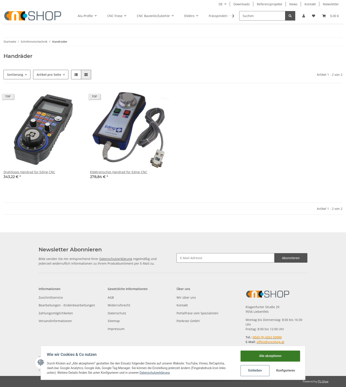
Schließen (254, 370)
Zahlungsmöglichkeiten (56, 313)
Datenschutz (117, 313)
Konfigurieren (285, 370)
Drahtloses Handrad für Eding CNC (29, 172)
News (293, 4)
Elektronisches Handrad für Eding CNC (118, 172)
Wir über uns (186, 297)
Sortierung (15, 74)
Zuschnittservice (51, 297)
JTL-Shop (323, 381)
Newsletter (331, 4)
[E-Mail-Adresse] (226, 258)
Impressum (116, 329)
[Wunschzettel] (313, 15)
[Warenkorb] (330, 15)
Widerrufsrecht (119, 305)
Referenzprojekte (269, 4)
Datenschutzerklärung (115, 259)
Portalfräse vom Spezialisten (197, 313)
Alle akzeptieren (269, 356)
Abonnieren (291, 258)
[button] (303, 15)
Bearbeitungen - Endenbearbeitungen (67, 305)
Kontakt (310, 4)
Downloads (241, 4)
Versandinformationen (55, 321)
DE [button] (221, 4)
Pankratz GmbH (188, 321)
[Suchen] (262, 16)
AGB (111, 297)
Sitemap (114, 321)
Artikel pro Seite (49, 74)
